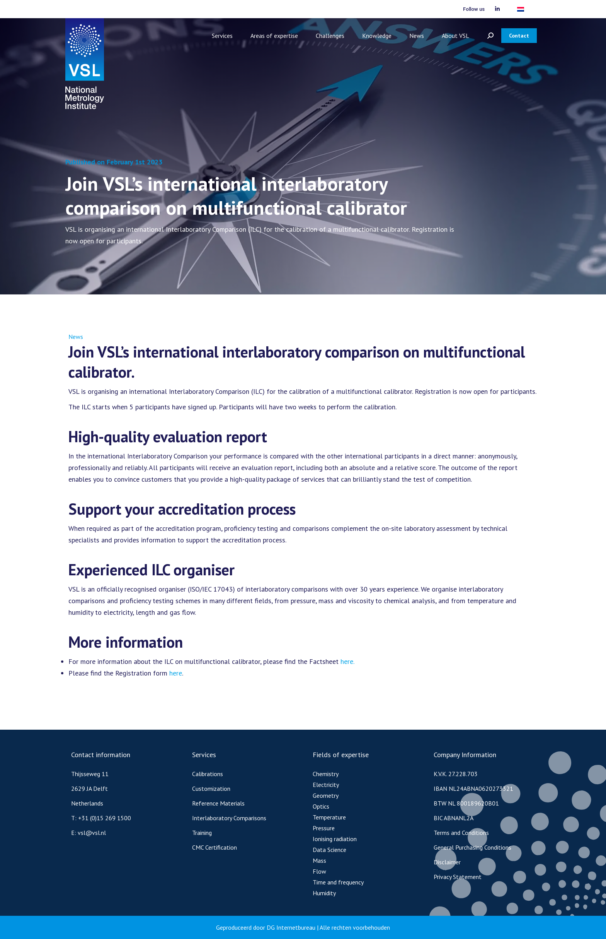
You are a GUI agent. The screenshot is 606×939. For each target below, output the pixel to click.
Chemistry (326, 774)
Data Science (329, 849)
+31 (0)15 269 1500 (104, 818)
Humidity (324, 893)
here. (347, 661)
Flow (319, 871)
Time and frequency (338, 882)
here (175, 673)
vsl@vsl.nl (92, 832)
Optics (321, 806)
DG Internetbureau (291, 927)
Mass (319, 860)
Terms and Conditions (461, 832)
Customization (211, 788)
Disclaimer (447, 862)
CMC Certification (214, 847)
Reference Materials (218, 803)
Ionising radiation (335, 839)
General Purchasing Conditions (472, 847)
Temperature (329, 817)
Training (202, 832)
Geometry (326, 795)
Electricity (326, 784)
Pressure (324, 828)
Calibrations (207, 774)
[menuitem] (520, 9)
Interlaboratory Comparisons (229, 818)
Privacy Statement (458, 877)
